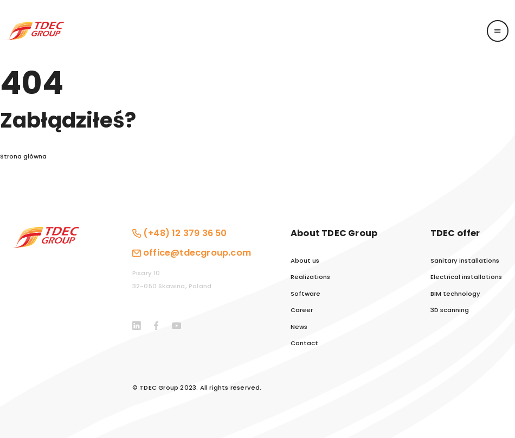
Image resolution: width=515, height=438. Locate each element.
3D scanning (449, 310)
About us (305, 261)
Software (305, 294)
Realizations (310, 277)
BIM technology (455, 294)
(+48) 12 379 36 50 (185, 233)
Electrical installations (466, 277)
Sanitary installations (464, 261)
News (299, 327)
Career (302, 310)
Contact (304, 343)
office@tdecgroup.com (197, 252)
